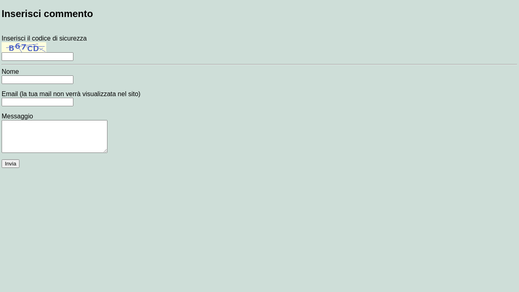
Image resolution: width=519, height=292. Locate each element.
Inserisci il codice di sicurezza (44, 47)
